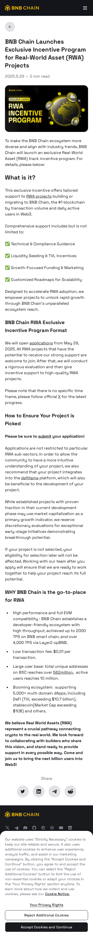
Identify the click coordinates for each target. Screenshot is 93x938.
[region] (46, 884)
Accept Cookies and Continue (46, 927)
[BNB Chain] (22, 8)
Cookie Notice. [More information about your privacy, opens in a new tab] (57, 894)
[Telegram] (55, 791)
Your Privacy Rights (46, 905)
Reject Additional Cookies (46, 915)
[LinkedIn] (39, 791)
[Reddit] (70, 791)
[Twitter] (23, 791)
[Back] (10, 27)
